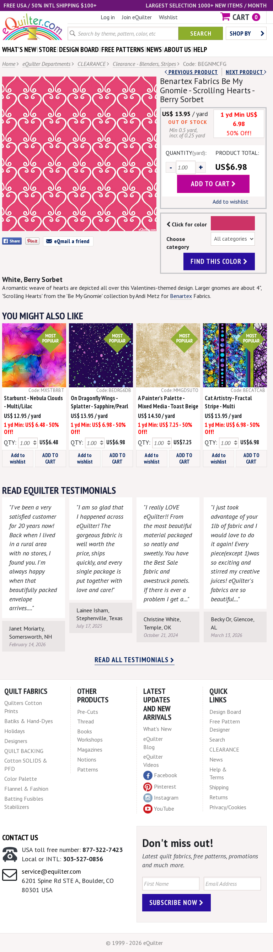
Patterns (87, 769)
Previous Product (191, 71)
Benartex (181, 295)
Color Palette (20, 778)
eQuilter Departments (46, 63)
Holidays (14, 730)
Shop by (247, 33)
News (216, 759)
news (154, 49)
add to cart (213, 183)
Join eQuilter (137, 17)
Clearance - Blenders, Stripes (144, 63)
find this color (219, 261)
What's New (157, 728)
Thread (85, 721)
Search (201, 33)
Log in (108, 17)
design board (79, 49)
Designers (15, 740)
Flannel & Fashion (26, 788)
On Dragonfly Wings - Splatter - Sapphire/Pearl (99, 402)
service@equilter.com (51, 871)
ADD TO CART (50, 458)
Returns (218, 797)
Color (233, 223)
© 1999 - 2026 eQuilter (134, 942)
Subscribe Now (176, 902)
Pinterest (159, 786)
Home (8, 63)
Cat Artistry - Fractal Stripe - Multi (228, 402)
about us (177, 49)
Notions (86, 759)
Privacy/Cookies (227, 807)
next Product (246, 71)
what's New (19, 49)
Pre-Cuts (87, 711)
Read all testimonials (135, 659)
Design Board (225, 711)
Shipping (219, 787)
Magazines (89, 749)
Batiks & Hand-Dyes (28, 721)
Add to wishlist (230, 201)
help (200, 49)
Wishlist (168, 17)
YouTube (158, 809)
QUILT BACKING (23, 750)
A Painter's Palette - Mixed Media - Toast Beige (168, 402)
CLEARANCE (91, 63)
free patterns (122, 49)
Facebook (160, 775)
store (48, 49)
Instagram (160, 797)
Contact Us (20, 837)
